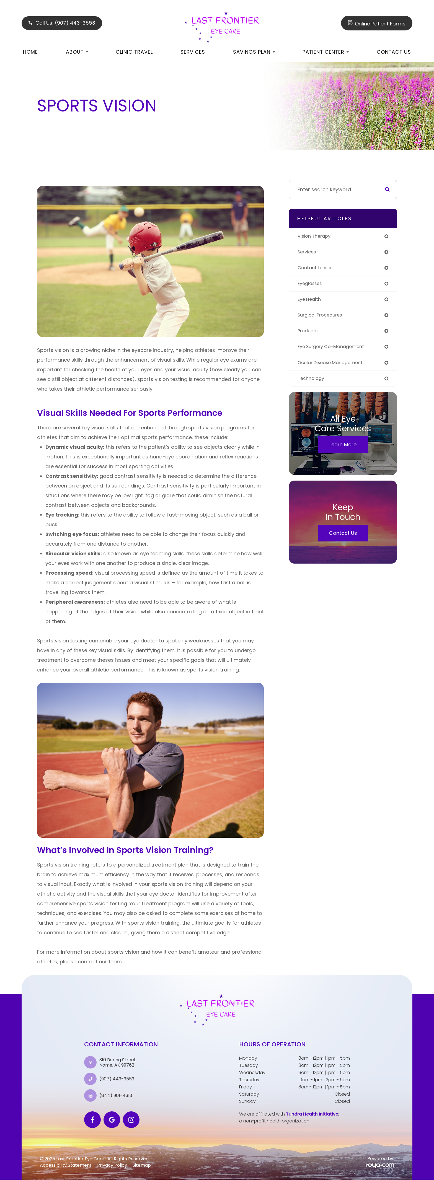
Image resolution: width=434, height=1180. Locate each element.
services (308, 252)
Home (30, 51)
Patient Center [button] (326, 51)
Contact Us (394, 51)
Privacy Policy (112, 1165)
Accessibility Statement (66, 1165)
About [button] (77, 51)
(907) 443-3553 (116, 1079)
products (309, 334)
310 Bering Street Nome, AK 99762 (117, 1062)
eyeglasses (311, 285)
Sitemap (142, 1165)
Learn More (342, 449)
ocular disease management (333, 367)
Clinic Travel (134, 51)
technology (312, 383)
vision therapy (316, 236)
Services (192, 51)
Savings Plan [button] (254, 51)
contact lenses (317, 269)
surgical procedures (322, 318)
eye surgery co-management (334, 350)
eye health (310, 301)
